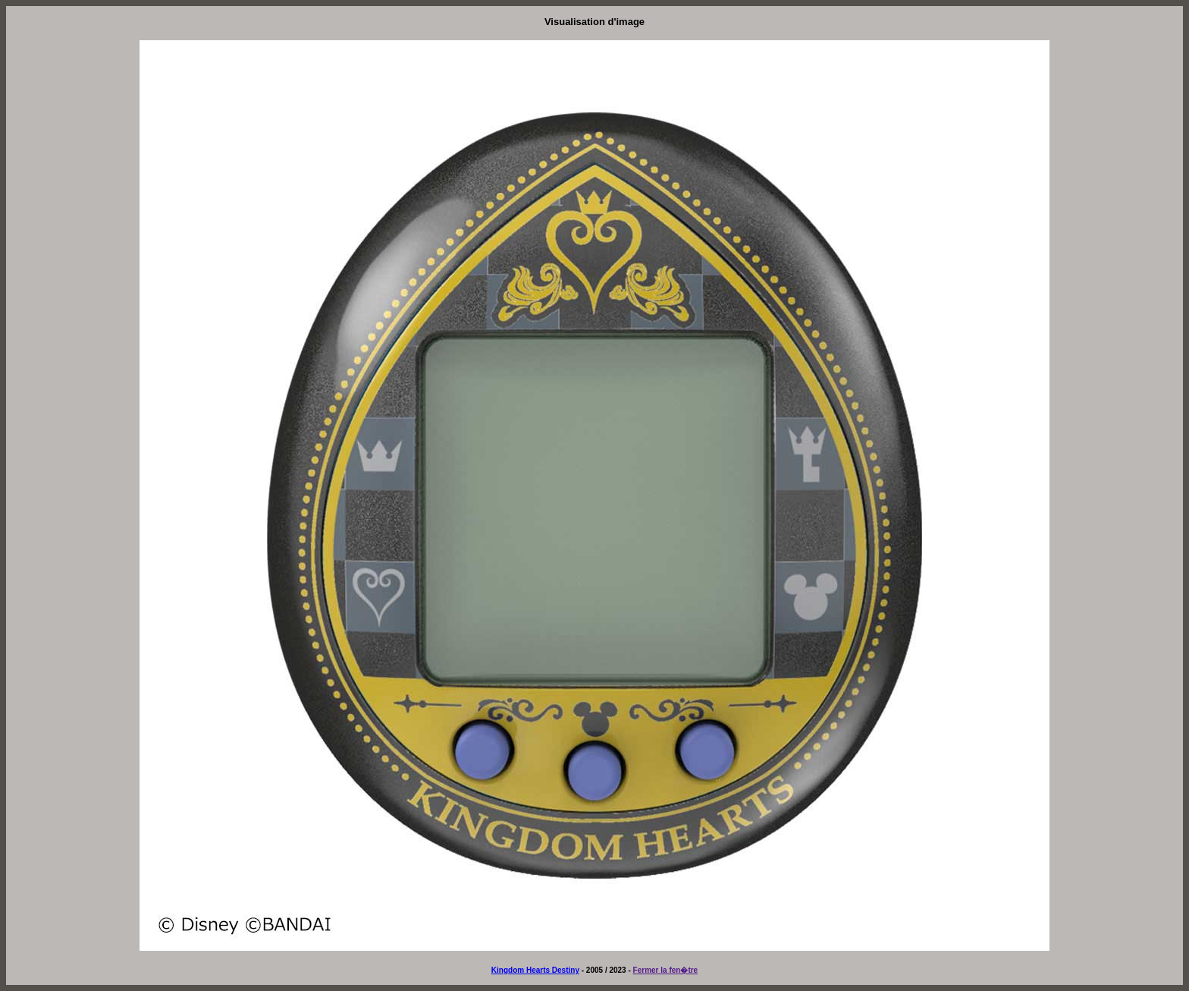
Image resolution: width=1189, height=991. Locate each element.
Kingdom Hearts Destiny (535, 970)
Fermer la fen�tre (665, 970)
